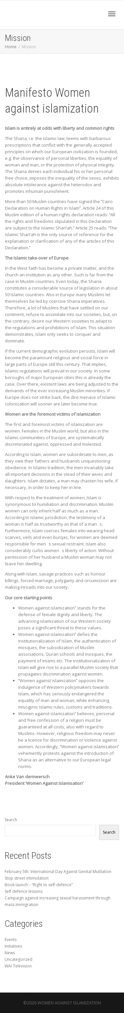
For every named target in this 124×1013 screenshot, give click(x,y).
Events (11, 939)
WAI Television (18, 966)
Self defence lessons (24, 891)
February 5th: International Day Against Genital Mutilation (58, 871)
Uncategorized (18, 959)
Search (11, 819)
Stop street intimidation (27, 878)
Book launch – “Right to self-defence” (39, 885)
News (10, 953)
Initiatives (13, 946)
